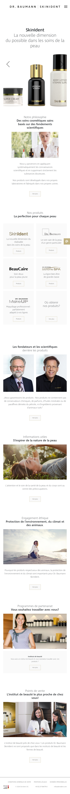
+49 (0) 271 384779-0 (41, 787)
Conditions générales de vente (19, 782)
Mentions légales (40, 782)
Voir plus (35, 194)
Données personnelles (58, 782)
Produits (18, 251)
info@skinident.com (60, 787)
